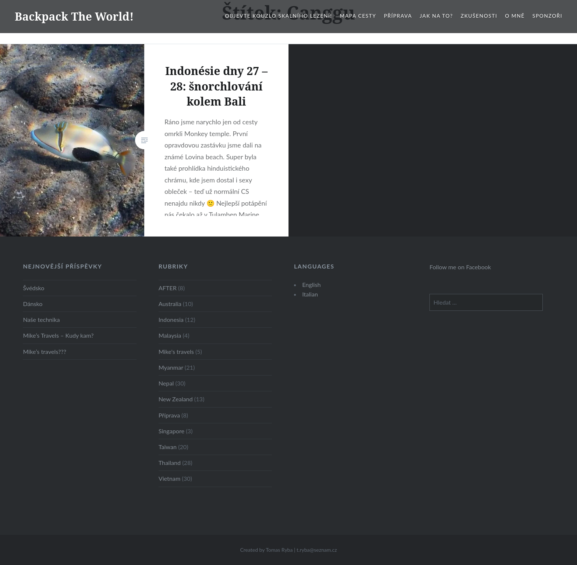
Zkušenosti (479, 16)
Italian (310, 294)
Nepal (166, 383)
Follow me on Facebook (460, 266)
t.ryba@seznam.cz (317, 550)
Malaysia (170, 335)
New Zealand (176, 398)
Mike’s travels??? (44, 351)
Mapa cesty (358, 16)
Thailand (170, 462)
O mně (515, 16)
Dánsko (32, 303)
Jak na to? (436, 16)
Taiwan (168, 446)
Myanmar (171, 367)
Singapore (171, 430)
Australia (170, 303)
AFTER (168, 287)
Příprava (398, 16)
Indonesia (171, 319)
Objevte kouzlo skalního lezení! (278, 16)
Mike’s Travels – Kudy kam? (58, 335)
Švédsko (33, 287)
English (311, 284)
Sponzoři (547, 16)
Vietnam (170, 478)
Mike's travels (176, 351)
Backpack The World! (74, 16)
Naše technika (41, 319)
